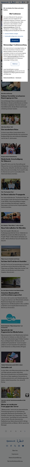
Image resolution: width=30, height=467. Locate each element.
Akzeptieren (15, 40)
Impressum (18, 77)
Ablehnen (15, 64)
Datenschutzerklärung (13, 56)
